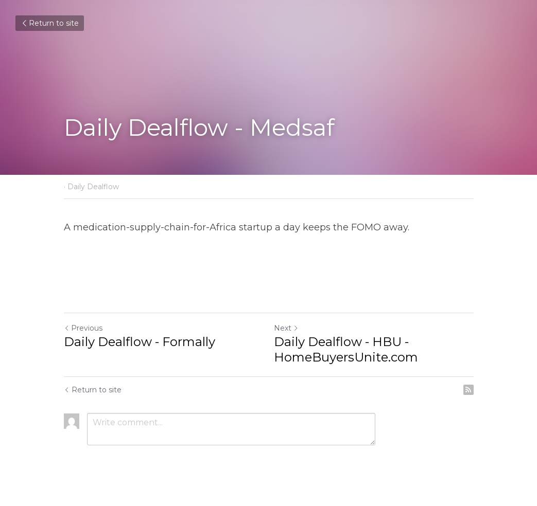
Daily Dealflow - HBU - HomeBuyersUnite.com (346, 349)
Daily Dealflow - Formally (139, 341)
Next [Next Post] (286, 328)
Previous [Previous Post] (83, 328)
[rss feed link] (468, 390)
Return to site (50, 23)
